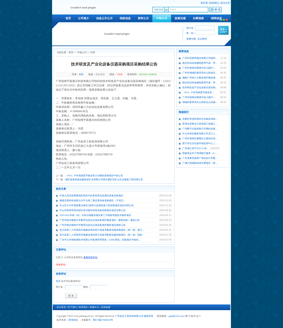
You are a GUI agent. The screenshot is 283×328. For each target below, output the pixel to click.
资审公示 (143, 18)
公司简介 (83, 18)
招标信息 (125, 18)
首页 (68, 18)
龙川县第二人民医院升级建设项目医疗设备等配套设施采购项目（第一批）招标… (102, 234)
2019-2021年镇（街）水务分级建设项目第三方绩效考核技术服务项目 (95, 215)
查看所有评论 (90, 257)
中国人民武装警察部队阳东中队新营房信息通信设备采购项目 (91, 195)
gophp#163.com (176, 316)
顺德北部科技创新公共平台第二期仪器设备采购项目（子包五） (93, 200)
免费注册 (191, 38)
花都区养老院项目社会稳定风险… (200, 119)
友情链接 (105, 307)
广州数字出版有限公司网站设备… (200, 128)
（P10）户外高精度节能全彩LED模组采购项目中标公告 (94, 175)
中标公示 (161, 18)
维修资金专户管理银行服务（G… (199, 153)
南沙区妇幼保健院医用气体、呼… (200, 63)
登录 (58, 281)
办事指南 (198, 18)
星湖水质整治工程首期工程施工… (200, 123)
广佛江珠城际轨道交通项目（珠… (200, 163)
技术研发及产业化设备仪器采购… (200, 87)
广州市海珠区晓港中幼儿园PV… (199, 68)
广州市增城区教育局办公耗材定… (200, 72)
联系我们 (214, 3)
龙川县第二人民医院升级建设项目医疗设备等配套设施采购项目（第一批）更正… (102, 230)
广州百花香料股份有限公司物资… (200, 58)
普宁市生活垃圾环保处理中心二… (200, 143)
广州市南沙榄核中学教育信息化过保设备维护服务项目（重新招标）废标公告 (100, 220)
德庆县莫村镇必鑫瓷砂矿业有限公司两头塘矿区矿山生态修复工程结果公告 (104, 179)
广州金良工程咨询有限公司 (129, 316)
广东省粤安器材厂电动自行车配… (200, 158)
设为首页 (61, 307)
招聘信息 (216, 18)
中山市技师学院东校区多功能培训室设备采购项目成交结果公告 (93, 210)
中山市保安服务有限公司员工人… (200, 133)
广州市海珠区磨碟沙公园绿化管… (200, 138)
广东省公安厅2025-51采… (195, 148)
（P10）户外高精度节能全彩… (198, 92)
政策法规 (180, 18)
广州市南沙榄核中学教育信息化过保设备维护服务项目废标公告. (93, 225)
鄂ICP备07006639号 (103, 320)
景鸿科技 (73, 320)
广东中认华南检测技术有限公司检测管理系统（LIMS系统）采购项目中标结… (100, 239)
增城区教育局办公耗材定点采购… (200, 102)
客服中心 (94, 307)
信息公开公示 (104, 18)
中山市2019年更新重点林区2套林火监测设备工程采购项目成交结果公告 (97, 205)
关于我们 (72, 307)
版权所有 (148, 316)
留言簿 (204, 3)
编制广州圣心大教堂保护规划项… (200, 77)
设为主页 (225, 3)
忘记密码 (202, 38)
